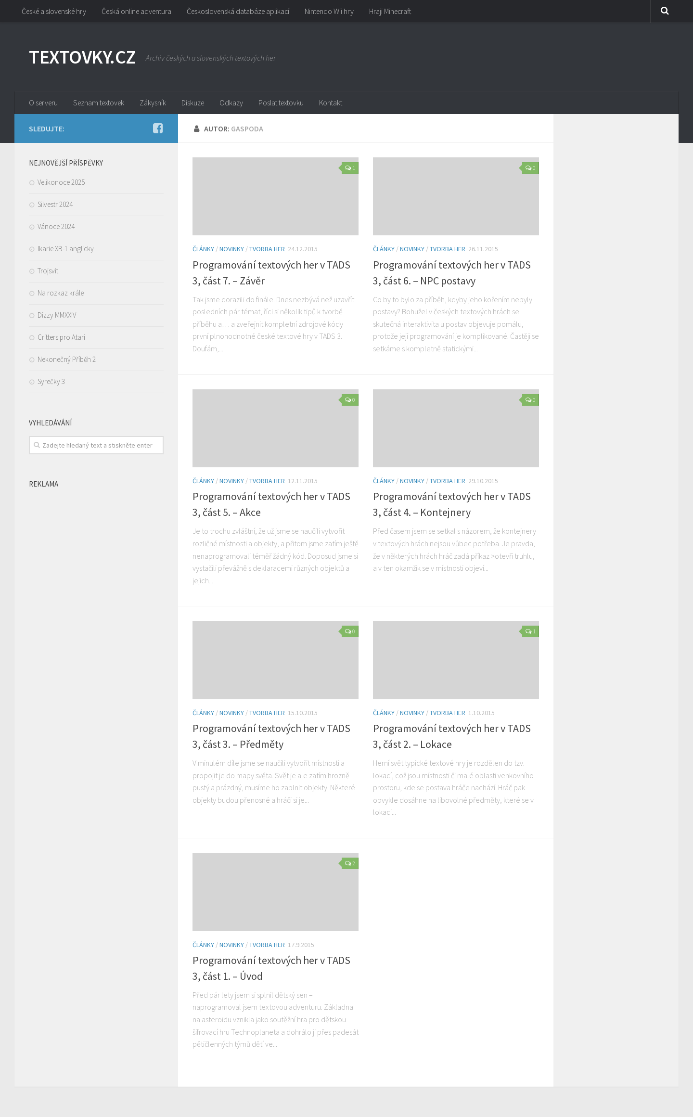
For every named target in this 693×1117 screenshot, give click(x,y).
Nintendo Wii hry (336, 12)
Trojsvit (48, 272)
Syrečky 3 (51, 382)
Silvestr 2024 (55, 205)
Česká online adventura (140, 12)
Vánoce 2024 (56, 227)
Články (203, 250)
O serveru (43, 103)
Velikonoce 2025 (61, 183)
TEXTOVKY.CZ (85, 57)
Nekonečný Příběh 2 (67, 360)
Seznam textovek (100, 103)
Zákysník (154, 103)
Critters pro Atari (61, 338)
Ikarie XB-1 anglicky (66, 250)
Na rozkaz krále (61, 294)
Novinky (231, 250)
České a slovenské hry (55, 12)
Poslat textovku (280, 103)
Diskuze (193, 103)
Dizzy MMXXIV (57, 316)
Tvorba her (267, 250)
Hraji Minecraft (397, 12)
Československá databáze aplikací (244, 12)
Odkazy (230, 103)
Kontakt (330, 103)
